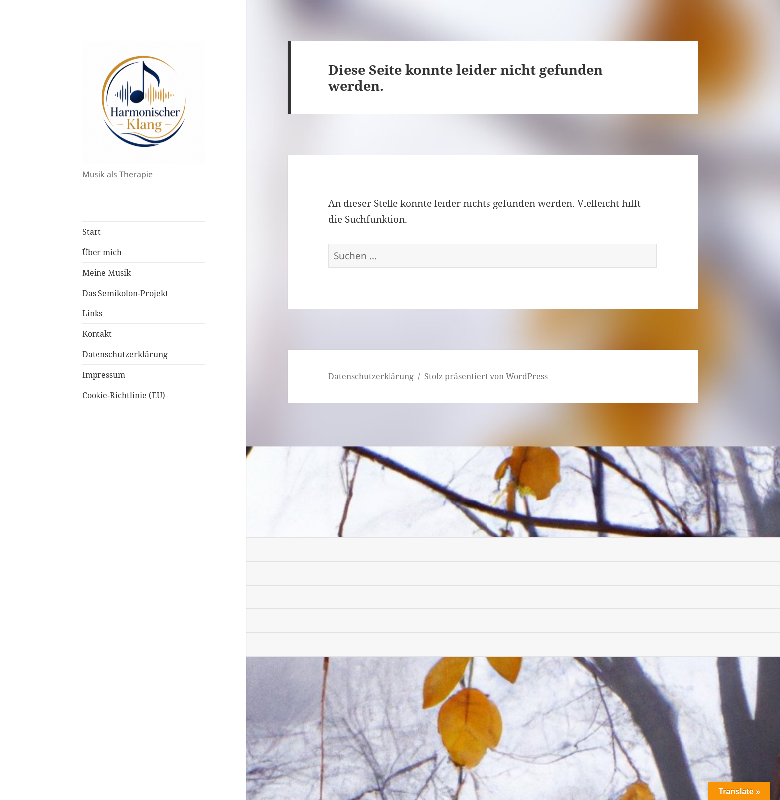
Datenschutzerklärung (125, 354)
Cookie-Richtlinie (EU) (123, 395)
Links (92, 313)
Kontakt (97, 333)
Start (91, 231)
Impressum (103, 374)
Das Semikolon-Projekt (125, 293)
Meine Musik (106, 272)
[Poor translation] (63, 523)
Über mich (102, 252)
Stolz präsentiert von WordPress (486, 376)
